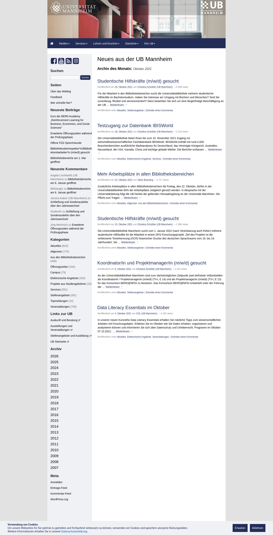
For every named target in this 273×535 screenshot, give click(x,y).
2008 (54, 462)
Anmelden (56, 482)
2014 (54, 426)
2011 (54, 444)
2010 (54, 450)
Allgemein (132, 203)
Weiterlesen (119, 104)
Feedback (56, 97)
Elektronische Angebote (139, 158)
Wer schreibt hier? (61, 102)
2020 (54, 391)
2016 (54, 415)
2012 (54, 438)
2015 (54, 421)
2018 (54, 403)
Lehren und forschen (106, 43)
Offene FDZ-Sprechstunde (66, 142)
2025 (54, 362)
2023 (54, 374)
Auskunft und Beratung (63, 320)
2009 (54, 456)
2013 (54, 432)
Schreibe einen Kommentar (159, 110)
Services (81, 43)
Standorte (132, 43)
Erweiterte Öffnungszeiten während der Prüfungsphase (67, 228)
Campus (55, 272)
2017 (54, 409)
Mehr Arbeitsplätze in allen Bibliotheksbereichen (145, 173)
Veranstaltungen (160, 337)
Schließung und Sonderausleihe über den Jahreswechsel (67, 215)
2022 (54, 379)
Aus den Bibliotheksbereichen (153, 203)
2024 (54, 368)
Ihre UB (149, 43)
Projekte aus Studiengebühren (68, 283)
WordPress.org (59, 499)
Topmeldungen (59, 300)
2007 (54, 468)
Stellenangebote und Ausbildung (69, 335)
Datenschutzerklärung (74, 531)
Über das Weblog (60, 91)
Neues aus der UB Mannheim (134, 59)
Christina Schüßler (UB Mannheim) (155, 87)
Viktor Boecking (145, 180)
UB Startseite (58, 341)
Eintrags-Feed (58, 487)
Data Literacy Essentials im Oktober (133, 307)
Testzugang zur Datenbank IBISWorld (135, 125)
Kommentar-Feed (60, 493)
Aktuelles (121, 110)
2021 (54, 385)
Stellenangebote (135, 110)
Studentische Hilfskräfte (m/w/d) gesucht (138, 81)
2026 (54, 356)
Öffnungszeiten (59, 266)
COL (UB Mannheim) (146, 313)
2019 (54, 397)
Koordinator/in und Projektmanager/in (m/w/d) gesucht (151, 262)
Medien (64, 43)
